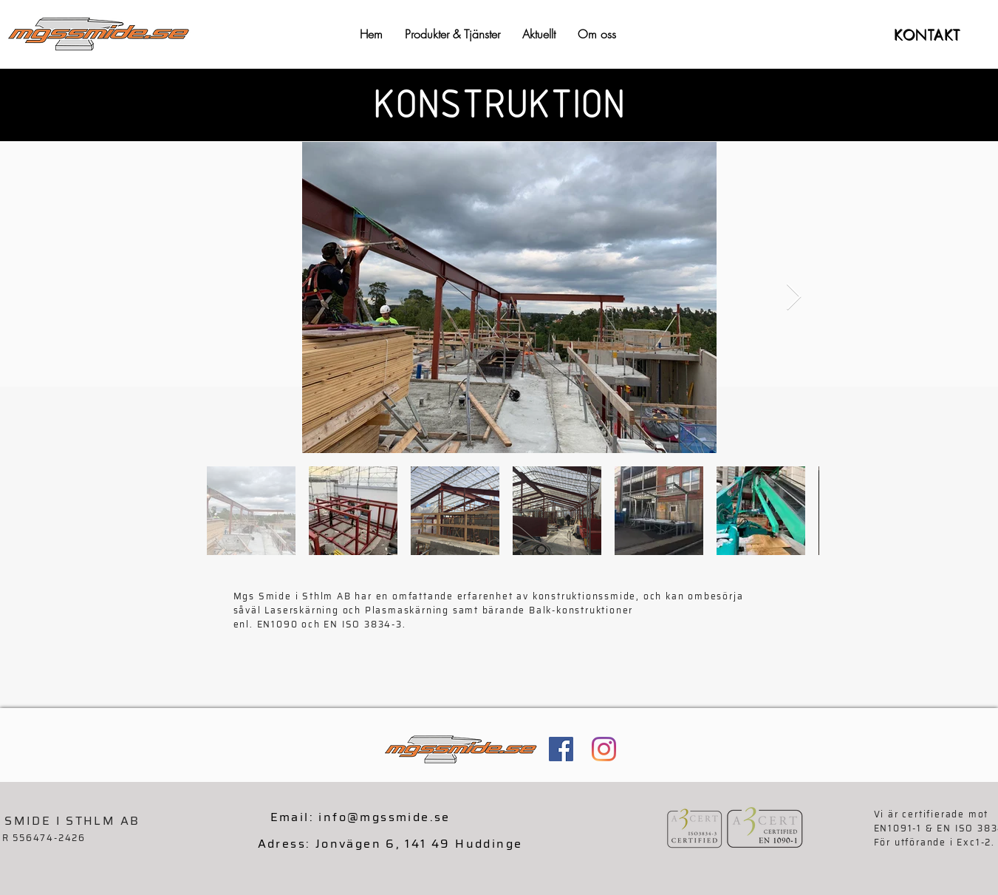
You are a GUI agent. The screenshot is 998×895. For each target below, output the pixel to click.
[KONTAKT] (929, 34)
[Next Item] (793, 297)
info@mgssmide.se (384, 817)
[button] (452, 34)
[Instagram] (604, 749)
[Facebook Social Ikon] (561, 749)
